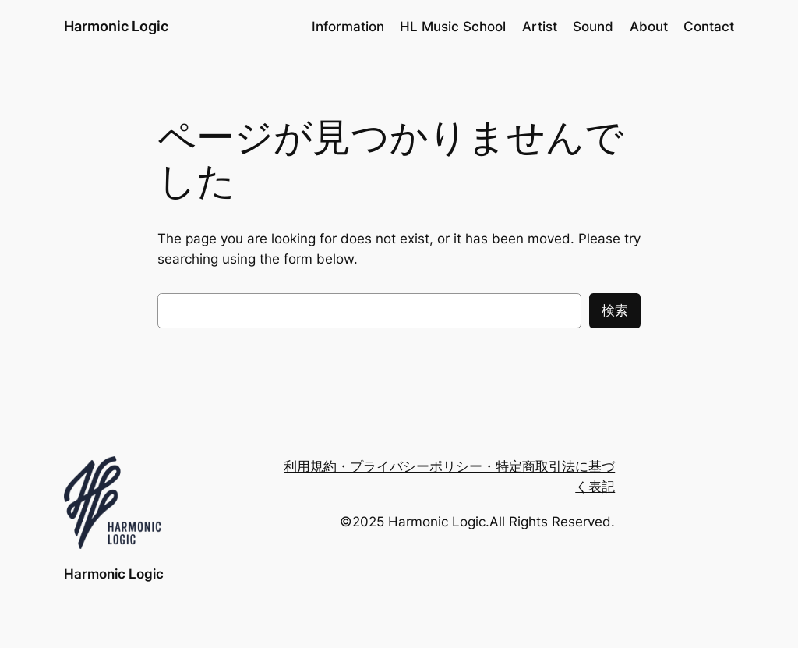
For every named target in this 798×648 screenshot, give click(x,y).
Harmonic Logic (116, 26)
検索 (615, 310)
